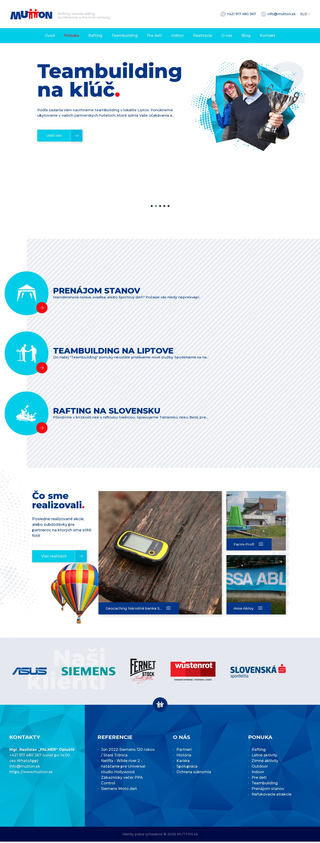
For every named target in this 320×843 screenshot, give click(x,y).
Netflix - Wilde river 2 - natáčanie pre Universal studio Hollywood (123, 768)
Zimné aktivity (265, 762)
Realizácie (202, 35)
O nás (226, 35)
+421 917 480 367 (242, 14)
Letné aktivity (264, 756)
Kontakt (267, 35)
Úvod (50, 35)
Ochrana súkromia (193, 773)
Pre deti (154, 35)
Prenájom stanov (268, 790)
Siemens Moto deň (119, 790)
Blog (246, 35)
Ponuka (71, 35)
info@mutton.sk (281, 14)
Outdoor (260, 767)
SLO (304, 14)
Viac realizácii (54, 558)
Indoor (177, 35)
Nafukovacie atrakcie (271, 795)
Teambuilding (124, 35)
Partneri (184, 751)
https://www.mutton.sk (31, 773)
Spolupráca (187, 767)
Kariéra (183, 762)
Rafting (95, 35)
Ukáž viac (55, 169)
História (183, 756)
